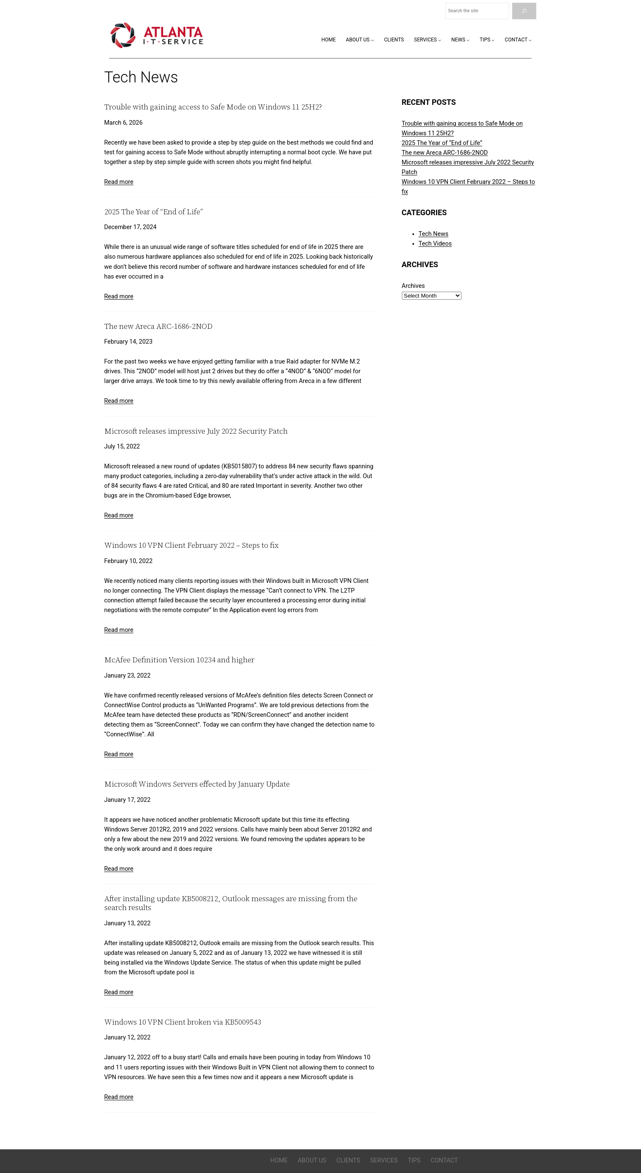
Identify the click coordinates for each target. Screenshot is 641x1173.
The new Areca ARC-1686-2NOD (158, 326)
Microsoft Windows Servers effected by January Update (197, 784)
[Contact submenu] (530, 39)
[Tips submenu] (492, 39)
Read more (119, 182)
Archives (413, 286)
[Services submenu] (439, 39)
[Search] (524, 11)
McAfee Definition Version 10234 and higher (179, 660)
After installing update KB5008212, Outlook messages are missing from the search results (230, 903)
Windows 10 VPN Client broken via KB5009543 (182, 1022)
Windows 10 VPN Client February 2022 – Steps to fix (191, 545)
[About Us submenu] (372, 39)
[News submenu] (467, 39)
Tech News (434, 234)
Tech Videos (435, 243)
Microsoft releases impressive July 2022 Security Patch (196, 431)
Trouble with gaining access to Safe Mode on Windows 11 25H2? (213, 107)
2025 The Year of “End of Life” (153, 212)
